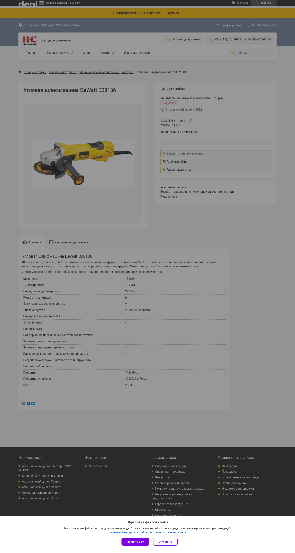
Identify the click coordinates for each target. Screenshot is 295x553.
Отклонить (165, 541)
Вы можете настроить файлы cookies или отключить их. (146, 532)
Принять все (135, 541)
